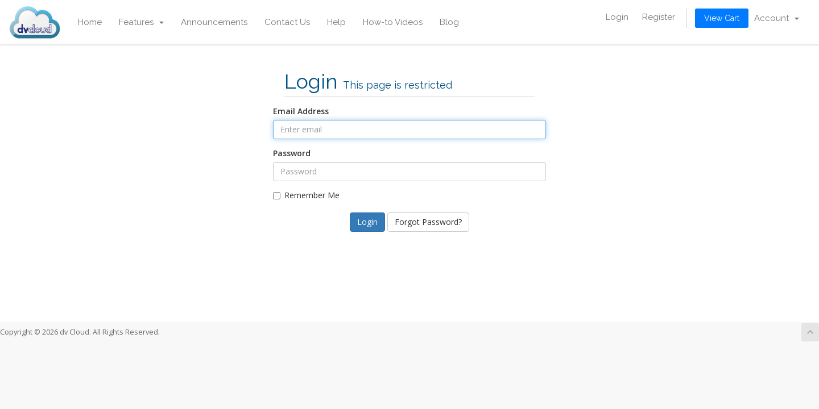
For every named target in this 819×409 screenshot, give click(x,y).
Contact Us (287, 22)
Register (658, 17)
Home (90, 22)
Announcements (214, 22)
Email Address (301, 111)
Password (292, 153)
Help (336, 22)
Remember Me (306, 195)
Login (617, 17)
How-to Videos (393, 22)
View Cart (721, 18)
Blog (449, 22)
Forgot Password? (428, 221)
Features (141, 22)
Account (776, 18)
